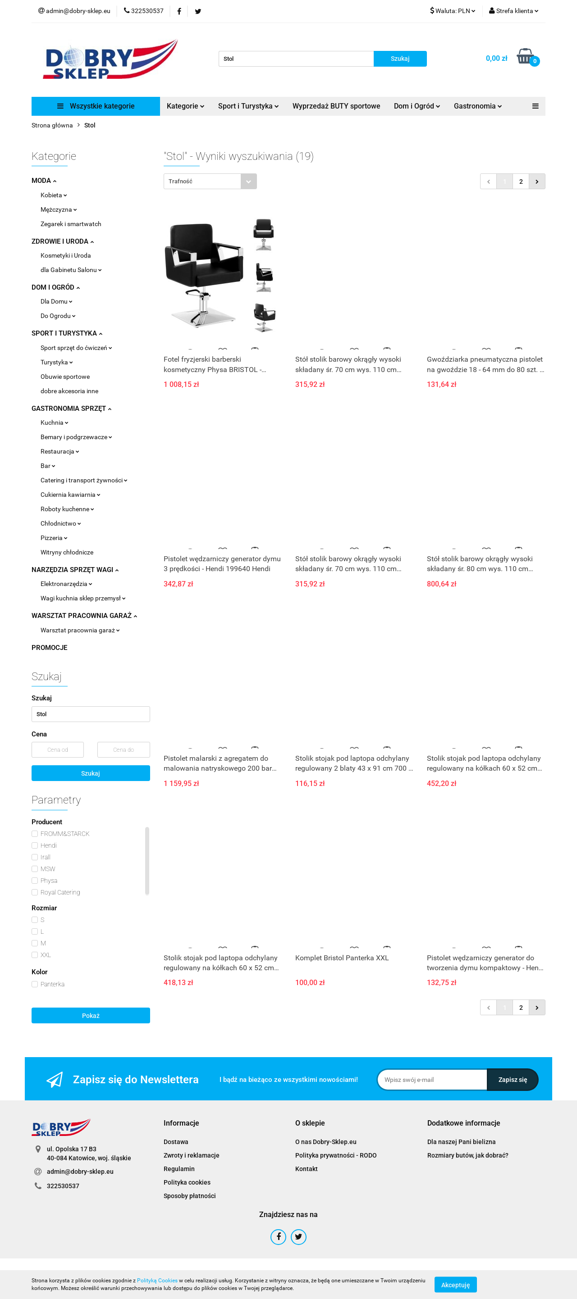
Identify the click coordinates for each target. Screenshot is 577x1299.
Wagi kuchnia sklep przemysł (83, 598)
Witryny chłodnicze (67, 552)
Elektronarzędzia (66, 583)
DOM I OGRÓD (56, 287)
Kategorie (186, 106)
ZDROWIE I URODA (63, 241)
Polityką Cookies (157, 1280)
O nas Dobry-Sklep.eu (326, 1141)
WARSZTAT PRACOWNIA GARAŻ (84, 616)
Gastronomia (478, 106)
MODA (44, 181)
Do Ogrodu (58, 315)
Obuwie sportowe (65, 376)
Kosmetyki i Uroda (66, 255)
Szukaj (90, 773)
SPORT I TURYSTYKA (67, 333)
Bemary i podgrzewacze (76, 437)
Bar (48, 465)
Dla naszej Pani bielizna (461, 1141)
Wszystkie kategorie (96, 106)
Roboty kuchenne (67, 509)
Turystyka (57, 362)
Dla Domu (57, 301)
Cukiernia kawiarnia (71, 494)
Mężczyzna (59, 209)
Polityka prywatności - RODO (336, 1155)
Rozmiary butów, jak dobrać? (467, 1155)
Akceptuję (455, 1284)
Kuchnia (55, 422)
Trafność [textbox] (180, 181)
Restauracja (60, 451)
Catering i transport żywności (84, 480)
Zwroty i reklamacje (192, 1155)
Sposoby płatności (190, 1195)
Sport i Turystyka (248, 106)
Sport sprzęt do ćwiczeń (76, 347)
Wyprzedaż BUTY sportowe (336, 106)
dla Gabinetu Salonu (71, 269)
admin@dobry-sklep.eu (80, 1171)
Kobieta (54, 195)
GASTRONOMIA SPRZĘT (71, 408)
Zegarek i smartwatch (71, 223)
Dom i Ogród (417, 106)
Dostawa (176, 1141)
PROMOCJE (49, 648)
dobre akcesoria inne (69, 391)
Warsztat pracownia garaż (80, 630)
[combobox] (210, 181)
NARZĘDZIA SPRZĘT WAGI (75, 570)
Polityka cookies (187, 1182)
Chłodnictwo (61, 523)
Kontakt (306, 1168)
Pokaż (91, 1015)
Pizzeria (54, 537)
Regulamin (179, 1168)
